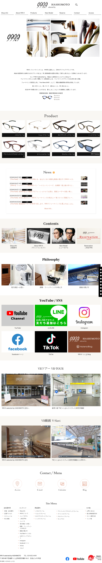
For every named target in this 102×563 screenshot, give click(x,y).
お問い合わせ (91, 511)
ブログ (22, 548)
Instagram (23, 540)
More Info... (48, 209)
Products (33, 13)
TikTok (22, 545)
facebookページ (24, 543)
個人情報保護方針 (92, 513)
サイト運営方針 (91, 516)
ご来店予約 (23, 518)
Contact (77, 13)
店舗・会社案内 (8, 511)
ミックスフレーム (40, 518)
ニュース (22, 521)
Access (91, 13)
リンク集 (89, 518)
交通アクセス (8, 513)
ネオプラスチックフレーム (43, 516)
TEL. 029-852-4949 (30, 556)
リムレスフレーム (40, 513)
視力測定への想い (25, 524)
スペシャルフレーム (63, 514)
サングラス (61, 519)
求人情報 (6, 518)
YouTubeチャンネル (25, 533)
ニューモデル (24, 516)
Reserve (62, 13)
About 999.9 (20, 13)
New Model (49, 13)
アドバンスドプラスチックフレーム (68, 511)
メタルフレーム (39, 511)
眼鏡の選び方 (24, 531)
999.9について (24, 513)
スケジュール (8, 516)
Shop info (4, 13)
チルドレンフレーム (63, 516)
